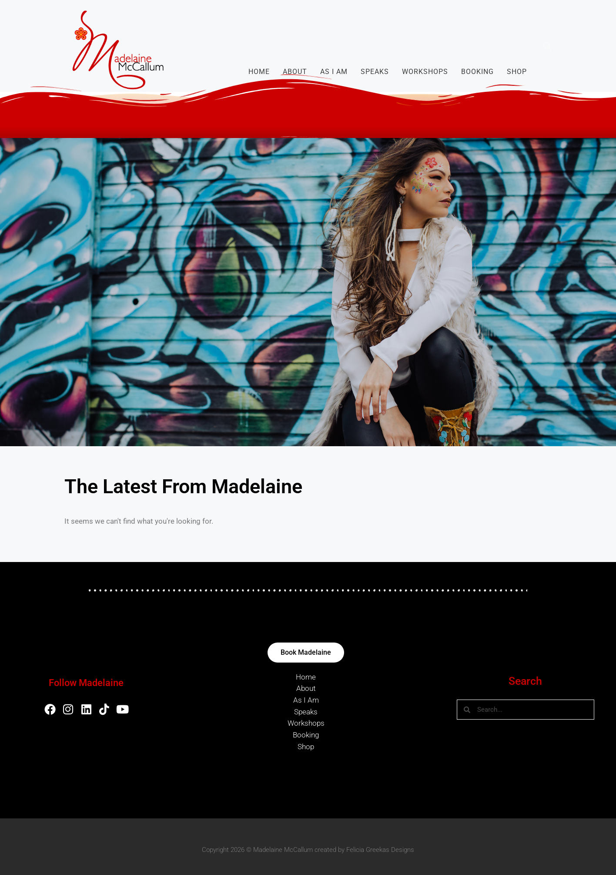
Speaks (375, 71)
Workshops (425, 71)
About (295, 71)
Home (259, 71)
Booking (477, 71)
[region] (308, 292)
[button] (547, 46)
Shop (517, 71)
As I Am (334, 71)
